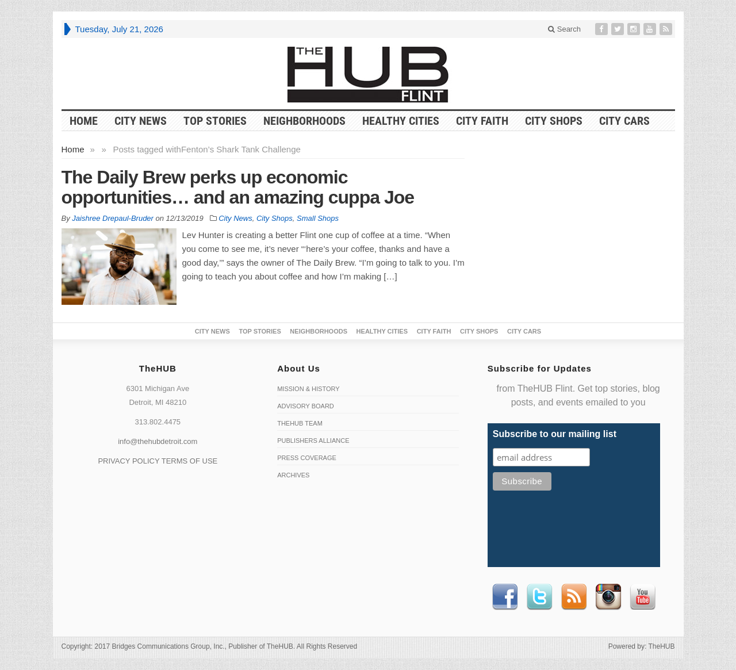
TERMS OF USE (190, 461)
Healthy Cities (400, 121)
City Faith (482, 121)
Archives (293, 475)
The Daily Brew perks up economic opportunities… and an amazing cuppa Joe (238, 187)
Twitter (539, 597)
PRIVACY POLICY (128, 461)
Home (73, 149)
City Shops (553, 121)
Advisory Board (305, 406)
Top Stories (215, 121)
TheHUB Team (300, 423)
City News (140, 121)
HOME (84, 121)
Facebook (505, 597)
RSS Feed (574, 597)
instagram (608, 597)
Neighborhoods (304, 121)
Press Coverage (306, 457)
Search (564, 29)
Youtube (643, 597)
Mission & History (308, 388)
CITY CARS (624, 121)
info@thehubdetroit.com (157, 441)
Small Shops (318, 218)
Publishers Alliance (313, 440)
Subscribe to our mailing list (554, 434)
